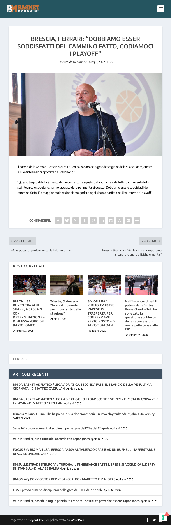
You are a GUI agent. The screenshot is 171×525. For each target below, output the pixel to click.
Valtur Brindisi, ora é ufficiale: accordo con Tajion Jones (51, 439)
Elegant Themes (38, 520)
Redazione (80, 62)
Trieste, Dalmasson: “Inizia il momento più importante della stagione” (65, 307)
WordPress (78, 520)
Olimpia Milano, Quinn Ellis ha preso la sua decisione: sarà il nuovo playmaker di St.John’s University (84, 414)
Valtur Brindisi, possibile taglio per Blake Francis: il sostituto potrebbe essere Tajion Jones (76, 501)
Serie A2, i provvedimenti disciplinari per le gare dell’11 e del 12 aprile (61, 428)
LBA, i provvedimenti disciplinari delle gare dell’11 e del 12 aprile (58, 490)
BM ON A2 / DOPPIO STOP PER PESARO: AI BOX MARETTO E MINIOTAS (64, 479)
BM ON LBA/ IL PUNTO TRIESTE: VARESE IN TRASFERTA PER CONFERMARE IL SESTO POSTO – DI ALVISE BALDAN (102, 313)
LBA (110, 62)
